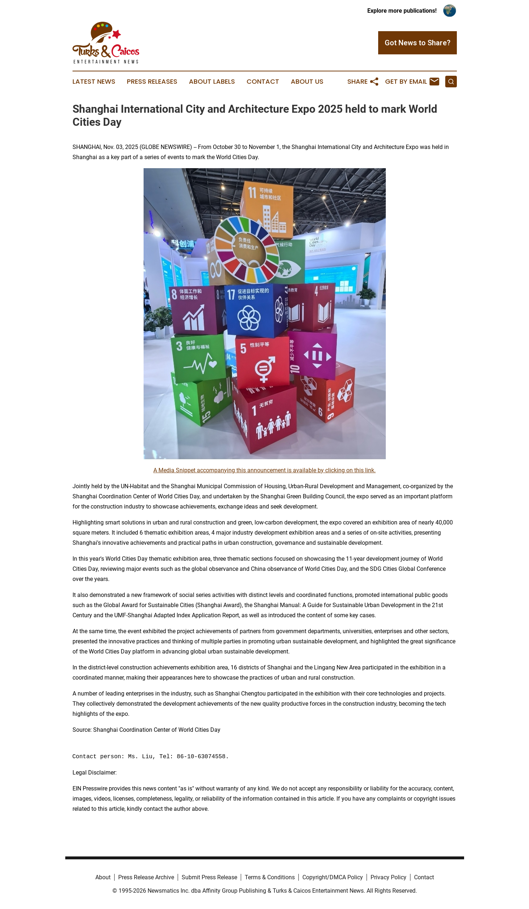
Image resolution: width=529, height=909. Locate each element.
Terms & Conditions (270, 877)
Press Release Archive (146, 877)
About (103, 877)
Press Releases (152, 82)
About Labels (212, 82)
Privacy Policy (388, 877)
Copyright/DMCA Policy (332, 877)
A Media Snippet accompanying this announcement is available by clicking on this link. (264, 470)
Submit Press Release (209, 877)
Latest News (94, 82)
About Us (307, 82)
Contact (263, 82)
